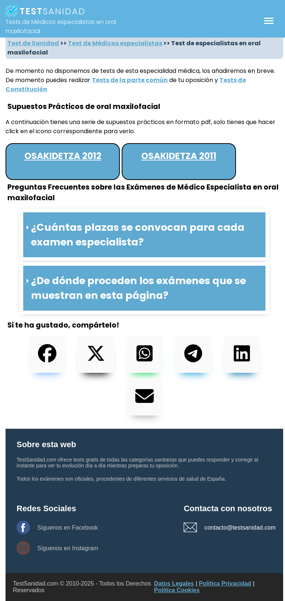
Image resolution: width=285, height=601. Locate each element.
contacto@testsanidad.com (230, 527)
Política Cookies (177, 590)
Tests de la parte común (130, 80)
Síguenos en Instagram (67, 548)
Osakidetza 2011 (178, 156)
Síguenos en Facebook (67, 527)
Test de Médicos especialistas (115, 43)
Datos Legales (174, 583)
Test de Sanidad (33, 43)
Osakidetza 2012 (62, 156)
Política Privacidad (225, 583)
